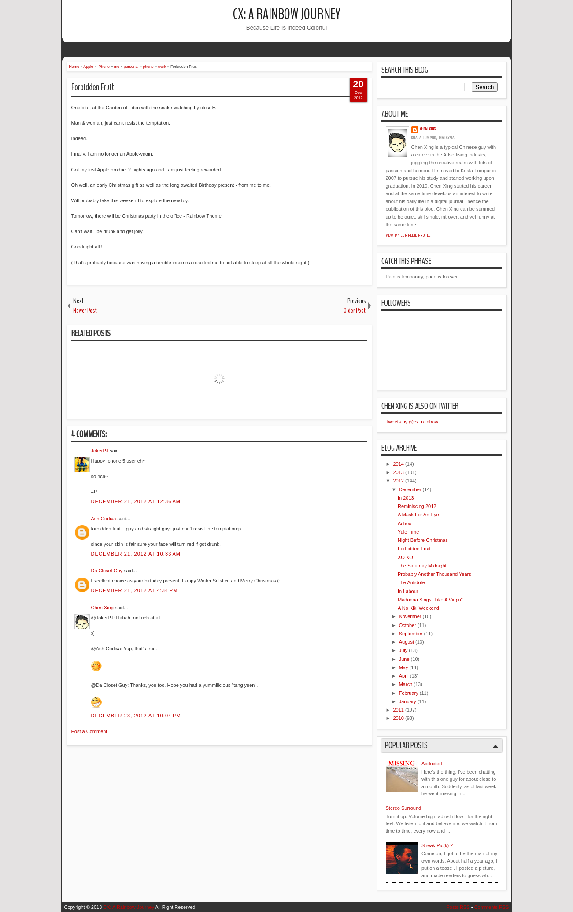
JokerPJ (100, 450)
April (404, 675)
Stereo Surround (403, 808)
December (410, 489)
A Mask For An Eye (418, 514)
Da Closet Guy (107, 570)
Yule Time (408, 531)
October (407, 625)
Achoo (404, 523)
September (411, 633)
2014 (398, 464)
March (406, 684)
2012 (398, 480)
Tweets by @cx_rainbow (412, 421)
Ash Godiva (103, 518)
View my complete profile (408, 235)
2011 (398, 709)
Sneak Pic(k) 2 (437, 845)
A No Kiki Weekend (418, 608)
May (403, 667)
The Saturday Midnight (422, 565)
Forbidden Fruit (92, 87)
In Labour (408, 591)
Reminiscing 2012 (417, 506)
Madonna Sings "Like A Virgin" (430, 599)
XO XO (405, 557)
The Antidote (411, 582)
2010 (398, 718)
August (406, 642)
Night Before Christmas (423, 540)
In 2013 (406, 497)
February (408, 693)
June (404, 659)
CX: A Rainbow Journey (286, 14)
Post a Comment (89, 731)
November (410, 616)
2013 (398, 472)
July (403, 650)
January (407, 701)
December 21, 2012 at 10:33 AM (136, 553)
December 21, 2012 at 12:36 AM (136, 501)
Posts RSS (457, 907)
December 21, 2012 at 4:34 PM (134, 590)
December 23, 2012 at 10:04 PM (136, 715)
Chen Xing (102, 607)
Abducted (431, 763)
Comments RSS (491, 907)
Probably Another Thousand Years (434, 574)
